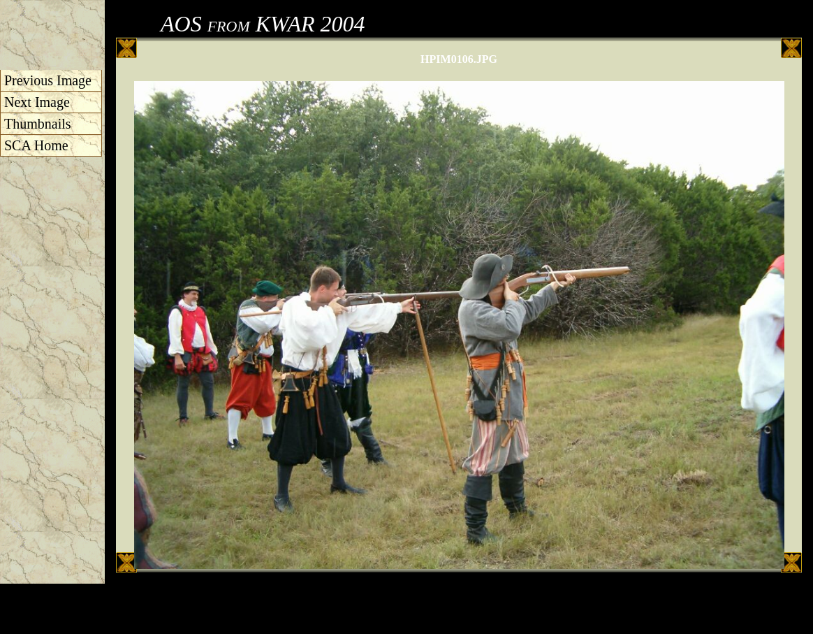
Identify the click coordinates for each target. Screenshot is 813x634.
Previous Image (47, 80)
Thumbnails (37, 123)
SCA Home (36, 145)
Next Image (37, 102)
